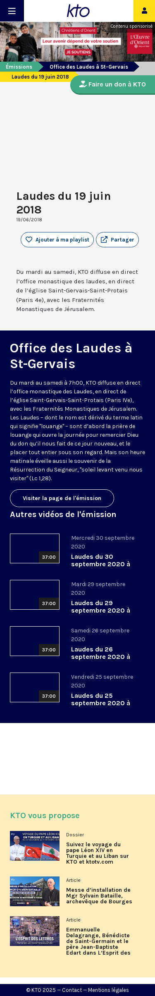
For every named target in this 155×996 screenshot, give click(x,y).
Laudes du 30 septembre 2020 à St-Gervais (100, 564)
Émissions (19, 67)
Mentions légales (108, 990)
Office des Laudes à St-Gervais (89, 67)
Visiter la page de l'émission (62, 498)
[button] (117, 240)
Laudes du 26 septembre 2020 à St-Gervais (100, 656)
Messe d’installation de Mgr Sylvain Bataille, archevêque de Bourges (99, 896)
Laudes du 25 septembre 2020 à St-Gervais (100, 703)
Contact (72, 990)
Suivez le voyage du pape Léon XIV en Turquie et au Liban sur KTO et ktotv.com (97, 853)
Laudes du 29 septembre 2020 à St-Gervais (100, 610)
